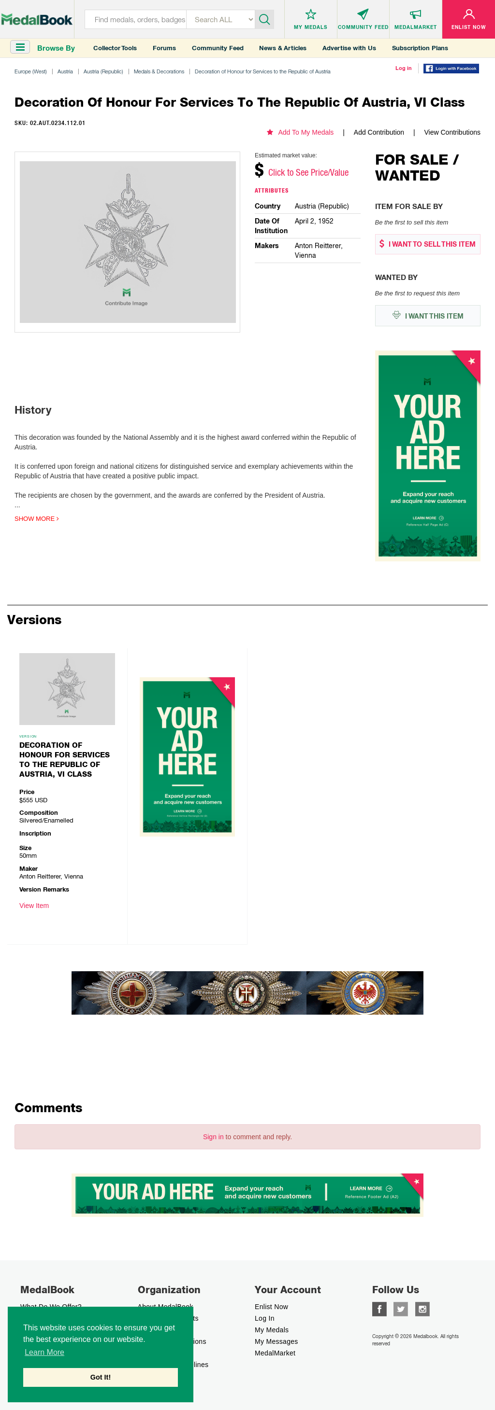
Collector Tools (115, 48)
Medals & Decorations (159, 71)
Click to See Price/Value (308, 172)
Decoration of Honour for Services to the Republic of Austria (263, 71)
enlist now (271, 1307)
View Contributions (452, 132)
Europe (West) (31, 71)
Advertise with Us (349, 48)
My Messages (276, 1341)
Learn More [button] (44, 1352)
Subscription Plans (420, 48)
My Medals (272, 1330)
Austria (65, 71)
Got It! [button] (100, 1377)
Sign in (213, 1137)
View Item (34, 905)
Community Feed (218, 48)
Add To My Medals (300, 132)
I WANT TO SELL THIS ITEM (427, 244)
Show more (37, 518)
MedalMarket (275, 1353)
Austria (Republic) (103, 71)
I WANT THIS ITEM (428, 315)
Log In (265, 1318)
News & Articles (282, 48)
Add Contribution (379, 132)
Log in (403, 68)
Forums (164, 48)
